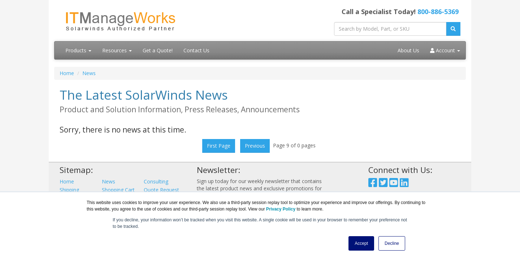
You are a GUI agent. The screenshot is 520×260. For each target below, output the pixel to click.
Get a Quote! (158, 50)
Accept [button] (361, 243)
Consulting (156, 181)
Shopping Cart (118, 189)
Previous (255, 145)
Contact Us (196, 50)
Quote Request (161, 189)
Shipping (69, 189)
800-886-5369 (438, 11)
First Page (218, 145)
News (89, 73)
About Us (408, 50)
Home (67, 73)
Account (445, 50)
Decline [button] (392, 243)
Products (78, 50)
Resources (117, 50)
